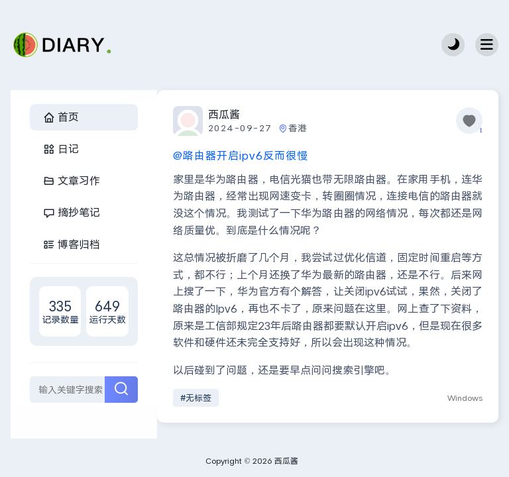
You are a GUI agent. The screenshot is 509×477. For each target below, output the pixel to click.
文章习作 (71, 180)
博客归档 (71, 244)
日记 (61, 148)
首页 (61, 117)
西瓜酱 (224, 114)
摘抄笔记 (71, 212)
